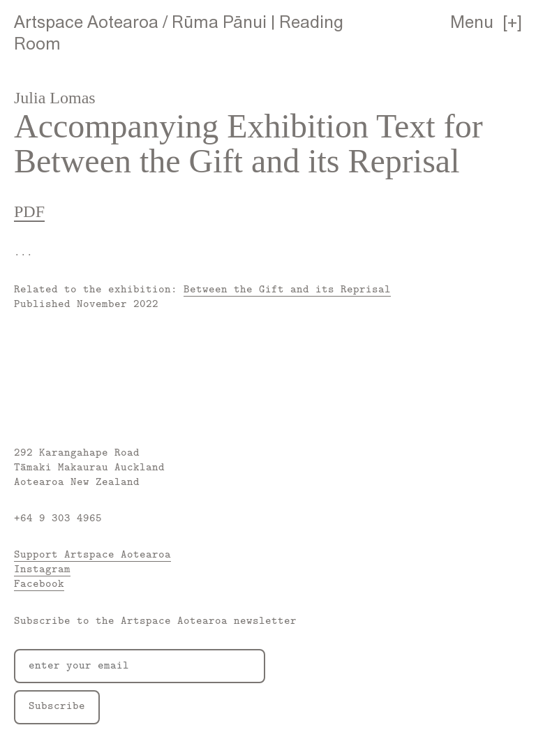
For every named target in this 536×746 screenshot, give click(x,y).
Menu (471, 21)
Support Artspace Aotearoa (92, 553)
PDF (29, 211)
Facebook (39, 583)
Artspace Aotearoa (86, 21)
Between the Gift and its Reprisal (287, 288)
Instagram (42, 568)
